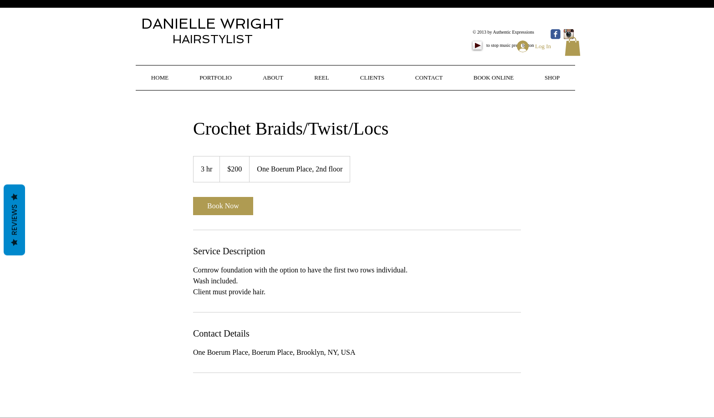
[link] (223, 206)
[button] (573, 46)
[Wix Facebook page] (556, 34)
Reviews (14, 219)
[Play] (477, 45)
